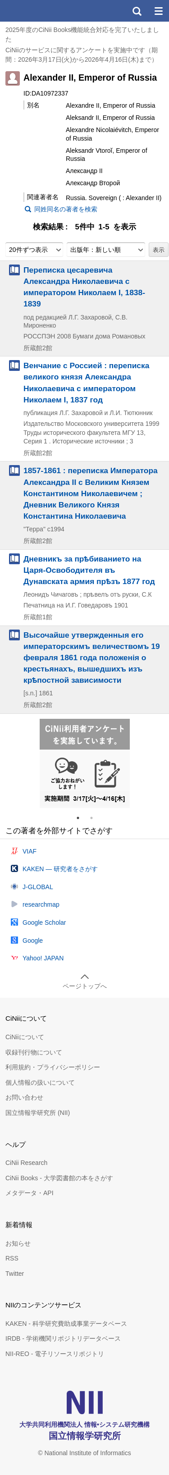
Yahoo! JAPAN (43, 958)
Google (33, 940)
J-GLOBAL (38, 886)
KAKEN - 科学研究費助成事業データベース (66, 1323)
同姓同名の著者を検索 (65, 209)
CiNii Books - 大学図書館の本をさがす (59, 1178)
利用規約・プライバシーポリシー (52, 1067)
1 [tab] (81, 817)
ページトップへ (85, 986)
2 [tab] (95, 817)
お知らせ (18, 1243)
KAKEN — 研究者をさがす (60, 868)
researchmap (41, 904)
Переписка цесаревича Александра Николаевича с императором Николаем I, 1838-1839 (84, 287)
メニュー (158, 11)
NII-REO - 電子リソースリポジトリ (54, 1353)
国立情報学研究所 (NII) (37, 1112)
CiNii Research (26, 1162)
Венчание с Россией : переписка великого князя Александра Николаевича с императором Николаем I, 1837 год (86, 382)
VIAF (30, 851)
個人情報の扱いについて (40, 1082)
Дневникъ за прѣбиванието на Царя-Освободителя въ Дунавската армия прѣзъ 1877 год (89, 570)
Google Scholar (44, 922)
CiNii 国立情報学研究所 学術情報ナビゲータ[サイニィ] (39, 11)
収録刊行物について (33, 1052)
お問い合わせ (24, 1097)
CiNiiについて (24, 1037)
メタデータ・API (29, 1192)
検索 (136, 11)
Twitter (14, 1273)
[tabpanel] (84, 763)
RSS (11, 1258)
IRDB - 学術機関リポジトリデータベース (63, 1338)
